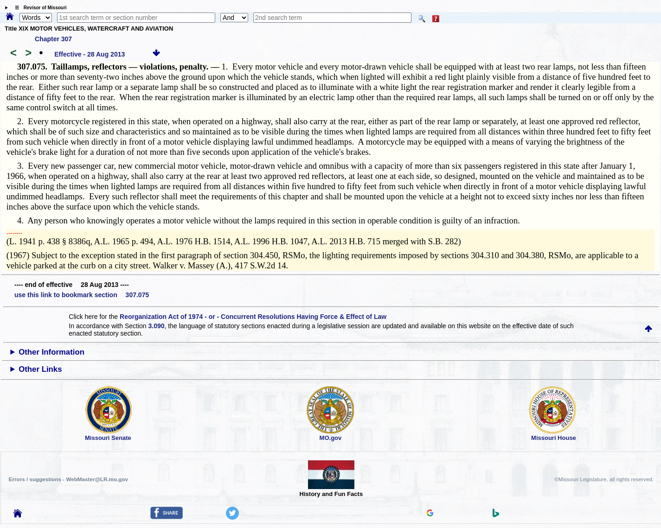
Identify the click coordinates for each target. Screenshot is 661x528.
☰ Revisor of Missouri (38, 7)
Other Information (51, 352)
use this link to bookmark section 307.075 (81, 295)
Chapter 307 (53, 39)
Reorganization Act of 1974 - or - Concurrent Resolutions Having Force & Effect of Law (253, 316)
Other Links (40, 369)
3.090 (156, 326)
